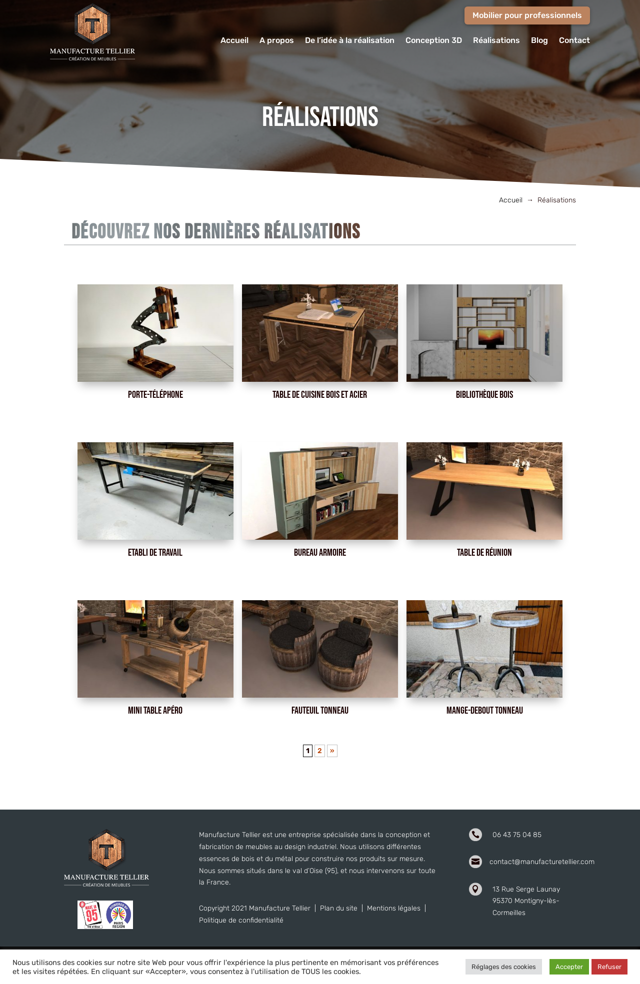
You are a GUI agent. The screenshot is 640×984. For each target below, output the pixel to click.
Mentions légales (393, 908)
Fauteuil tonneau (320, 711)
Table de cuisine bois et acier (319, 395)
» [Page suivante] (332, 751)
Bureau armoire (320, 553)
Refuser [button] (610, 967)
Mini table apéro (155, 711)
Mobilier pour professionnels (527, 15)
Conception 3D (434, 41)
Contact (574, 41)
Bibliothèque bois (484, 395)
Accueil (234, 41)
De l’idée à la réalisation (349, 41)
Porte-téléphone (155, 395)
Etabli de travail (155, 553)
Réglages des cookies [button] (504, 967)
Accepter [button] (569, 967)
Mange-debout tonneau (484, 711)
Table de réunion (484, 553)
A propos (277, 41)
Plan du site (339, 908)
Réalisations (496, 41)
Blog (539, 41)
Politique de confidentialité (241, 920)
